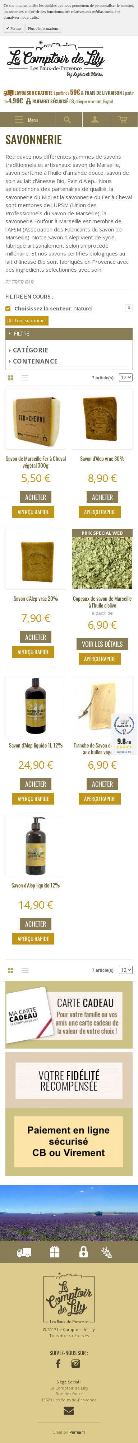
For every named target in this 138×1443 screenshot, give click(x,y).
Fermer (15, 28)
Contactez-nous (69, 1410)
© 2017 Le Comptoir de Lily (69, 1333)
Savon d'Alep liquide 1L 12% (36, 745)
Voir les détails (102, 643)
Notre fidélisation (52, 1253)
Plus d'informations (43, 28)
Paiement (81, 1253)
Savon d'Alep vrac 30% (102, 458)
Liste (23, 378)
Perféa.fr (77, 1432)
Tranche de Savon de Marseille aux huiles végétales (102, 748)
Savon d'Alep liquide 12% (36, 885)
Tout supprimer (30, 321)
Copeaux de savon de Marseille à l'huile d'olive (102, 601)
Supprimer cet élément (129, 307)
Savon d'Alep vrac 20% (36, 598)
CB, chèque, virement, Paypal (72, 101)
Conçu (105, 1253)
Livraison (24, 1253)
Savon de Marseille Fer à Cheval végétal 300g (36, 461)
